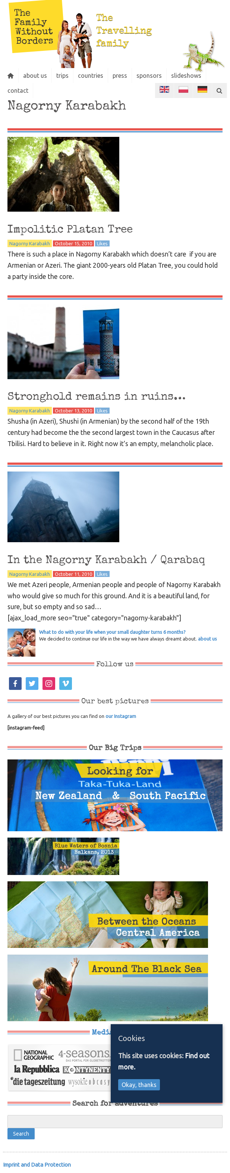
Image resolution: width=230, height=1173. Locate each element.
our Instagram (120, 716)
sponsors (149, 75)
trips (62, 75)
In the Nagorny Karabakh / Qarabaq (106, 560)
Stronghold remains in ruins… (96, 397)
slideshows (186, 75)
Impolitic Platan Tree (70, 230)
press (120, 75)
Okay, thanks (139, 1084)
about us (35, 75)
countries (90, 75)
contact (17, 90)
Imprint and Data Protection (37, 1164)
